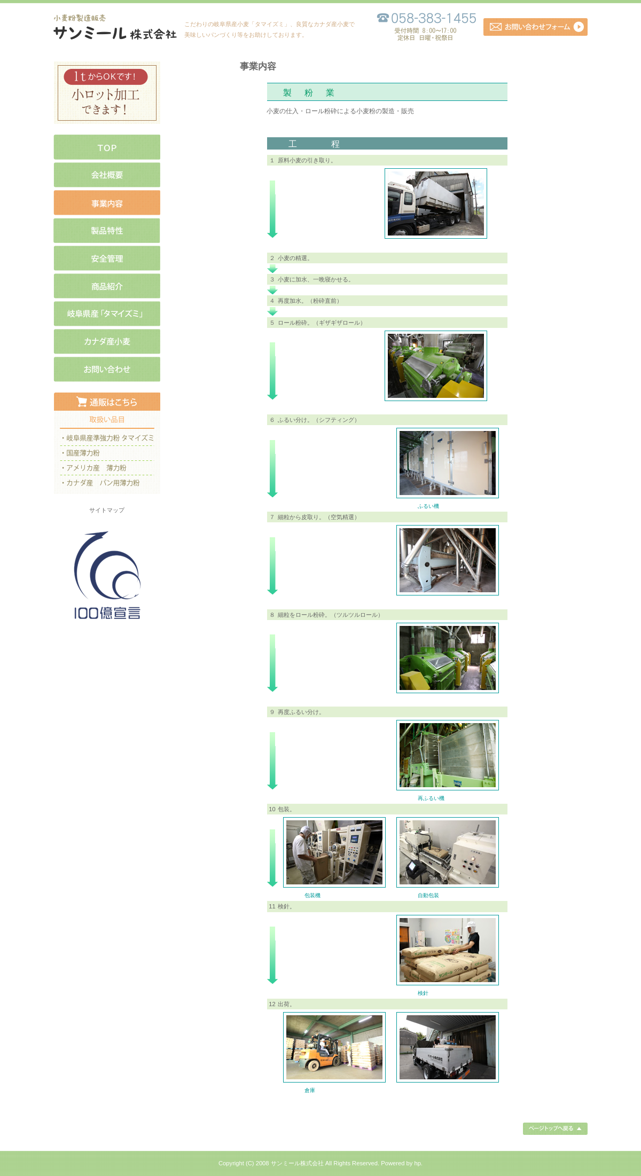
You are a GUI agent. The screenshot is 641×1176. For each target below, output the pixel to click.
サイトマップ (106, 510)
